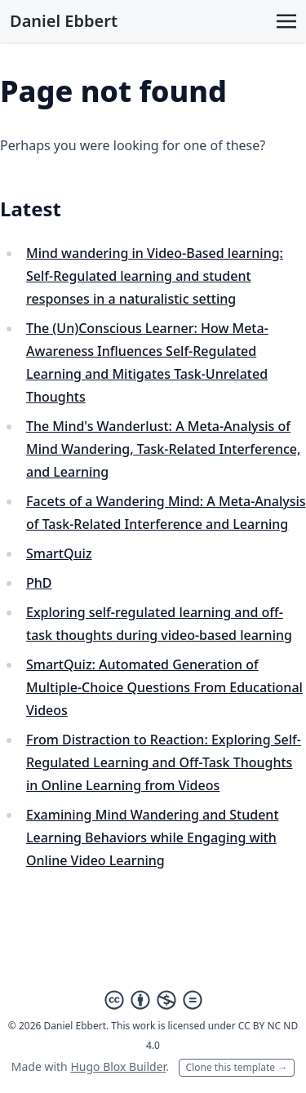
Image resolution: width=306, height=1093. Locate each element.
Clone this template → (237, 1067)
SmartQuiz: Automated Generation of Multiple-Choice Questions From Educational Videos (164, 687)
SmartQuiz (59, 553)
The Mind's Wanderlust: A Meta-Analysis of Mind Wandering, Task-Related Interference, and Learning (163, 449)
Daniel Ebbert (64, 21)
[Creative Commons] (153, 1000)
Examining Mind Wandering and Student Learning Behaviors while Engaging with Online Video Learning (152, 837)
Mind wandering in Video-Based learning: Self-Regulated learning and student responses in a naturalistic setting (154, 276)
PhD (39, 583)
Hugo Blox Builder (118, 1066)
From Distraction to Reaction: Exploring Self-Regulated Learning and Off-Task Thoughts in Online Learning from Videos (163, 762)
